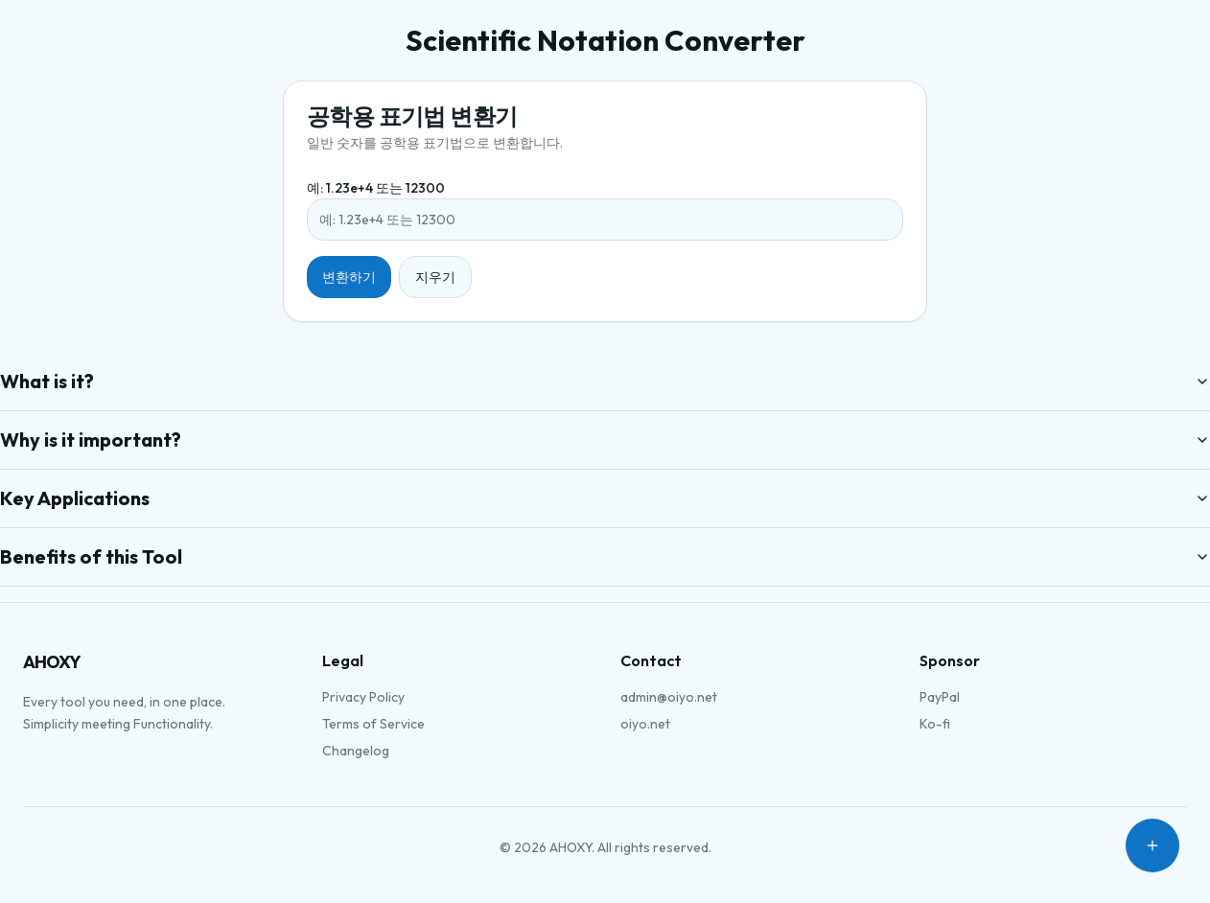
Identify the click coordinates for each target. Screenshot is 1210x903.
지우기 (435, 277)
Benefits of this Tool (605, 556)
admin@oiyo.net (668, 697)
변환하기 (349, 277)
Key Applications (605, 498)
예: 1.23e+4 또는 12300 (376, 188)
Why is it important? (605, 440)
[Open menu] (1152, 845)
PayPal (939, 697)
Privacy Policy (363, 697)
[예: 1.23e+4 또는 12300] (605, 219)
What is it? (605, 381)
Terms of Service (373, 723)
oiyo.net (645, 723)
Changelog (355, 750)
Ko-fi (934, 723)
